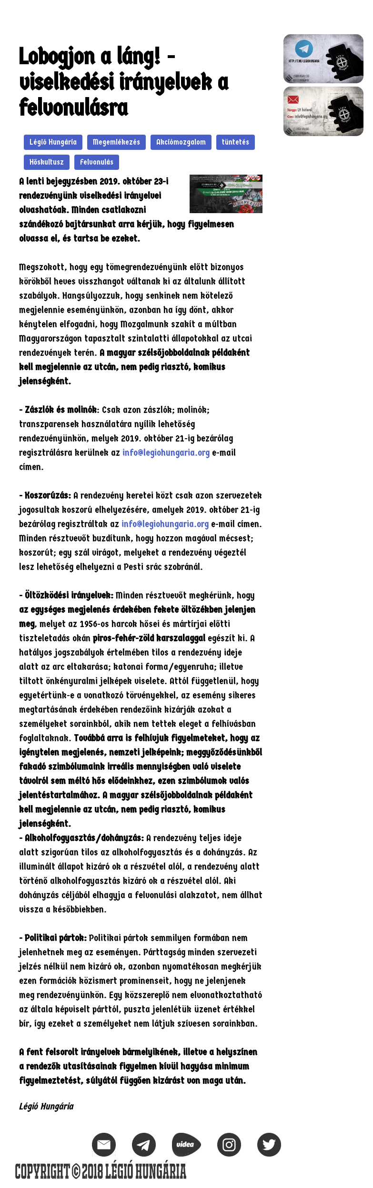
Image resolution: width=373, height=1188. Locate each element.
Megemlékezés (116, 142)
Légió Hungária (53, 142)
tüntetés (235, 142)
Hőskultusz (47, 162)
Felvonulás (96, 162)
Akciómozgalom (181, 142)
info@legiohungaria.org (166, 452)
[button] (355, 12)
